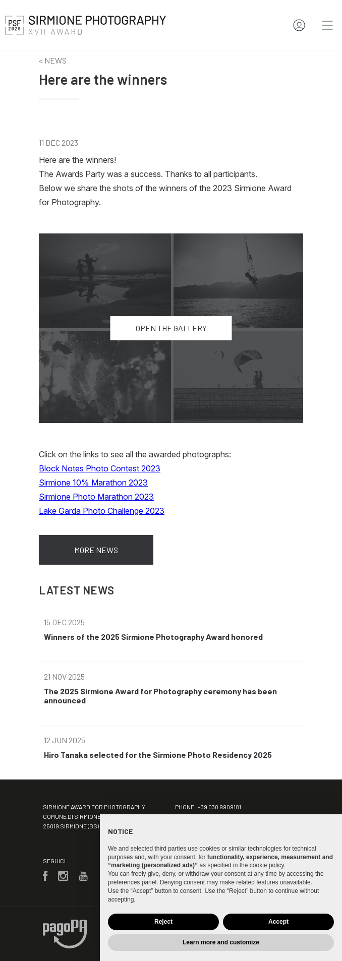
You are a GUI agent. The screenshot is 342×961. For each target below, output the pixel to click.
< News (53, 60)
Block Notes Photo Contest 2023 (99, 468)
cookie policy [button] (267, 865)
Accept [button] (278, 921)
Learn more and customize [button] (221, 942)
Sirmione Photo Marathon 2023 (96, 497)
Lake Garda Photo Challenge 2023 (101, 511)
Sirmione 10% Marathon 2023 (93, 482)
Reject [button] (163, 921)
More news (96, 550)
